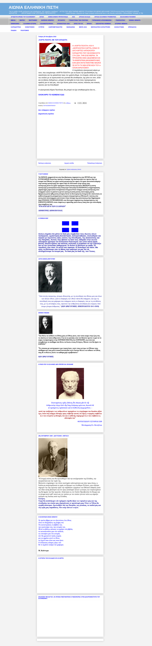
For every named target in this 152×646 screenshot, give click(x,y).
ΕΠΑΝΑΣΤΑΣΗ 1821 (63, 23)
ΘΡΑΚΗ (89, 23)
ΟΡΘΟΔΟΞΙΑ (132, 27)
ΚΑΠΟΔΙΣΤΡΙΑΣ (16, 27)
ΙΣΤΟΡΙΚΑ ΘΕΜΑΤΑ (121, 23)
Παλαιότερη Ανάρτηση (94, 163)
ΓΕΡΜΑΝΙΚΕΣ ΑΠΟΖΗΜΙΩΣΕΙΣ (102, 20)
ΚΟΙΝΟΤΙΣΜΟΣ (30, 27)
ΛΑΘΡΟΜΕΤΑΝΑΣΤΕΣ (55, 27)
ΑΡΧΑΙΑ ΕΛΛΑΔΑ (84, 17)
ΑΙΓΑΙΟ (41, 17)
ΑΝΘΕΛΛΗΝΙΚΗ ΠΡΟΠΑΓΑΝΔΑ (58, 17)
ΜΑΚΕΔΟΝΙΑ (70, 27)
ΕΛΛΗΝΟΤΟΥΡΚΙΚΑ (46, 23)
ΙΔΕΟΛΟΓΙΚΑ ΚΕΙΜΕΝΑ (103, 23)
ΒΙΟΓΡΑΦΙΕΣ (33, 20)
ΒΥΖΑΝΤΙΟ (61, 20)
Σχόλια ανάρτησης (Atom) (74, 169)
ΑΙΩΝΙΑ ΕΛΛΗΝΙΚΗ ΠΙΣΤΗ (33, 7)
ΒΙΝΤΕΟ (22, 20)
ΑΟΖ (73, 17)
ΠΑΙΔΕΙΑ (13, 30)
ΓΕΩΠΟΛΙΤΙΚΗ (120, 20)
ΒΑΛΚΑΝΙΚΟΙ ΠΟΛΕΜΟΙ (128, 17)
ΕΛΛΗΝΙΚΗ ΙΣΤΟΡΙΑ (30, 23)
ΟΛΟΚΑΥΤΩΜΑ (119, 27)
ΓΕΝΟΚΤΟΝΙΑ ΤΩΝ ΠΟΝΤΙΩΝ (78, 20)
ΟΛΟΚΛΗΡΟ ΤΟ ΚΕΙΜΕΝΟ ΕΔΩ (51, 95)
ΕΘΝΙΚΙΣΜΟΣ (15, 23)
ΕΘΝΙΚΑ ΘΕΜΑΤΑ (134, 20)
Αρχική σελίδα (69, 163)
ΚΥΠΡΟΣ (41, 27)
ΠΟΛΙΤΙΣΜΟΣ (25, 30)
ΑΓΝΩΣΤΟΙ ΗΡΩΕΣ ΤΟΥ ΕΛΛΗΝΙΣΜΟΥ (23, 17)
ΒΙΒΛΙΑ (13, 20)
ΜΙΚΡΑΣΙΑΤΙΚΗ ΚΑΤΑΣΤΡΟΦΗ (100, 27)
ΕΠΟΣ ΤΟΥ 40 (78, 23)
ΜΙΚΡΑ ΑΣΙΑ (83, 27)
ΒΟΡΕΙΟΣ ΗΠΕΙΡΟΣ (47, 20)
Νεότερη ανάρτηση (44, 163)
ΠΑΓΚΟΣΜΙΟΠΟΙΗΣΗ (49, 105)
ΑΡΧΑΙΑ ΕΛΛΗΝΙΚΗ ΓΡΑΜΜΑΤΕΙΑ (105, 17)
